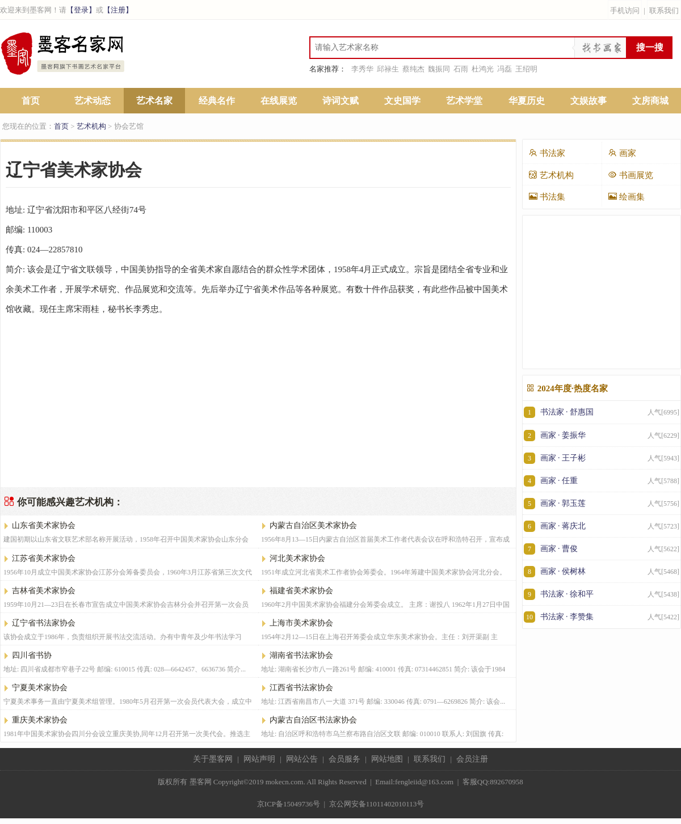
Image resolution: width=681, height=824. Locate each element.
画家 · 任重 (601, 481)
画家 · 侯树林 (601, 571)
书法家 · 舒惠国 (601, 412)
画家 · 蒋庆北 (601, 526)
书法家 (546, 153)
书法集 (546, 196)
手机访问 (625, 10)
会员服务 (344, 759)
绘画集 (626, 196)
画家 (622, 153)
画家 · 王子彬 (601, 458)
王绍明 (526, 69)
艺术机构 (91, 126)
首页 (31, 100)
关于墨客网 (213, 759)
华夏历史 (526, 100)
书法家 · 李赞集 (601, 617)
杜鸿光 (483, 69)
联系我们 (664, 10)
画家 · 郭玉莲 (601, 503)
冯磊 (504, 69)
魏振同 (439, 69)
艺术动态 (92, 100)
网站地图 (387, 759)
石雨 (460, 69)
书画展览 (630, 175)
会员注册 (472, 759)
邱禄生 (388, 69)
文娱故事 (588, 100)
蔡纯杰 (413, 69)
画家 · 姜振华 (601, 435)
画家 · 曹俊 (601, 549)
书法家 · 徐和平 (601, 594)
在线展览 (278, 100)
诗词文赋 (340, 100)
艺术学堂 (464, 100)
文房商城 (650, 100)
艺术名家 (154, 100)
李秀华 (362, 69)
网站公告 (302, 759)
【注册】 (118, 10)
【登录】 (81, 10)
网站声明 (259, 759)
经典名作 (217, 100)
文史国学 (402, 100)
